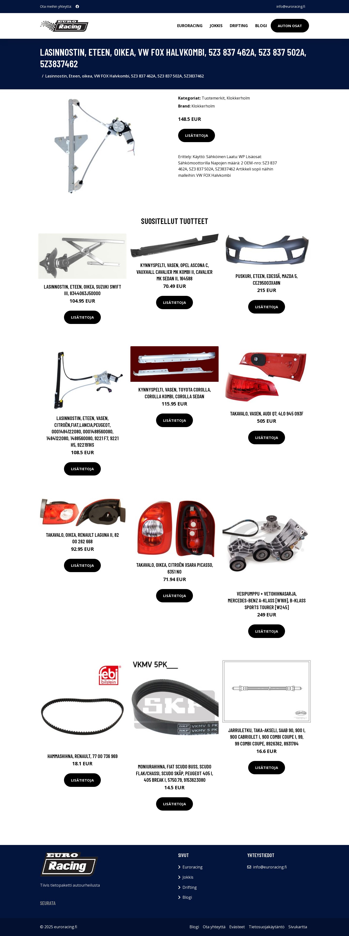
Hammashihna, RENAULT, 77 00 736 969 (83, 756)
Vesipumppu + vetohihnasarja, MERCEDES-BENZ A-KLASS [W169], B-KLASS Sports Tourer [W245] (267, 600)
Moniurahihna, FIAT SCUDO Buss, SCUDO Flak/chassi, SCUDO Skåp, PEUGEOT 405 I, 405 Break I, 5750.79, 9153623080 (174, 773)
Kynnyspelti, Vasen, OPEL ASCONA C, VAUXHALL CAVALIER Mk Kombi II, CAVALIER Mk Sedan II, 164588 (174, 271)
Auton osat (290, 25)
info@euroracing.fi (291, 6)
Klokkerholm (238, 98)
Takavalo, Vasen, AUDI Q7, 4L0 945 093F (266, 413)
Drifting (239, 25)
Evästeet (237, 926)
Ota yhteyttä (214, 926)
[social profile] (77, 6)
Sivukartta (297, 926)
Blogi (261, 25)
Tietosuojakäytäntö (267, 926)
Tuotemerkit (213, 98)
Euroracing (190, 25)
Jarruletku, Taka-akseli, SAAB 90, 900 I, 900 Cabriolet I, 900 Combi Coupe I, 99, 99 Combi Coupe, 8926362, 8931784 (266, 736)
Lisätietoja (196, 135)
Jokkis (216, 25)
